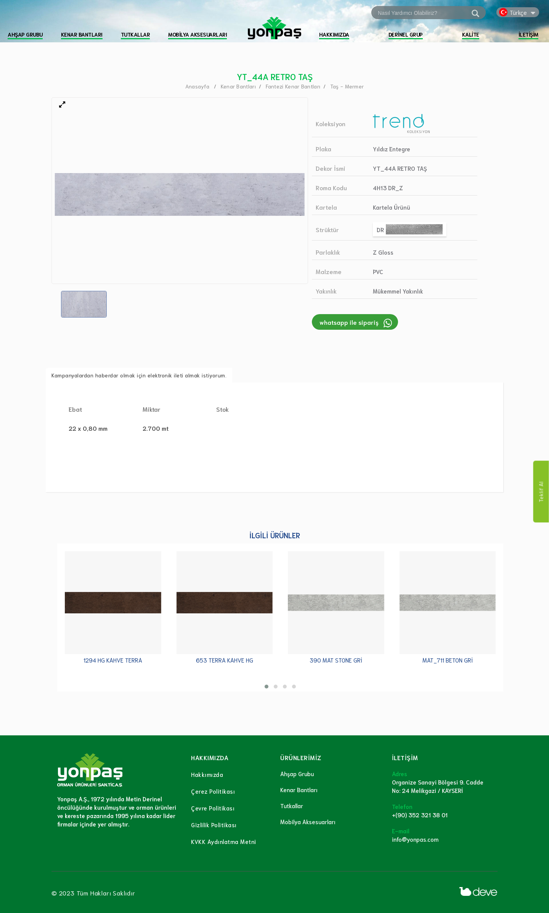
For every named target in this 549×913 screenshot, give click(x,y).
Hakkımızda (207, 774)
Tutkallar (291, 805)
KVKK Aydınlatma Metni (223, 841)
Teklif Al (541, 491)
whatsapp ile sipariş (349, 322)
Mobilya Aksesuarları (308, 821)
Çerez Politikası (213, 791)
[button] (266, 686)
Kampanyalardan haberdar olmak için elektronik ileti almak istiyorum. (138, 375)
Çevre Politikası (212, 808)
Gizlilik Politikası (214, 824)
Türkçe (518, 12)
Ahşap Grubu (297, 773)
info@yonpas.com (415, 839)
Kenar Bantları (299, 789)
